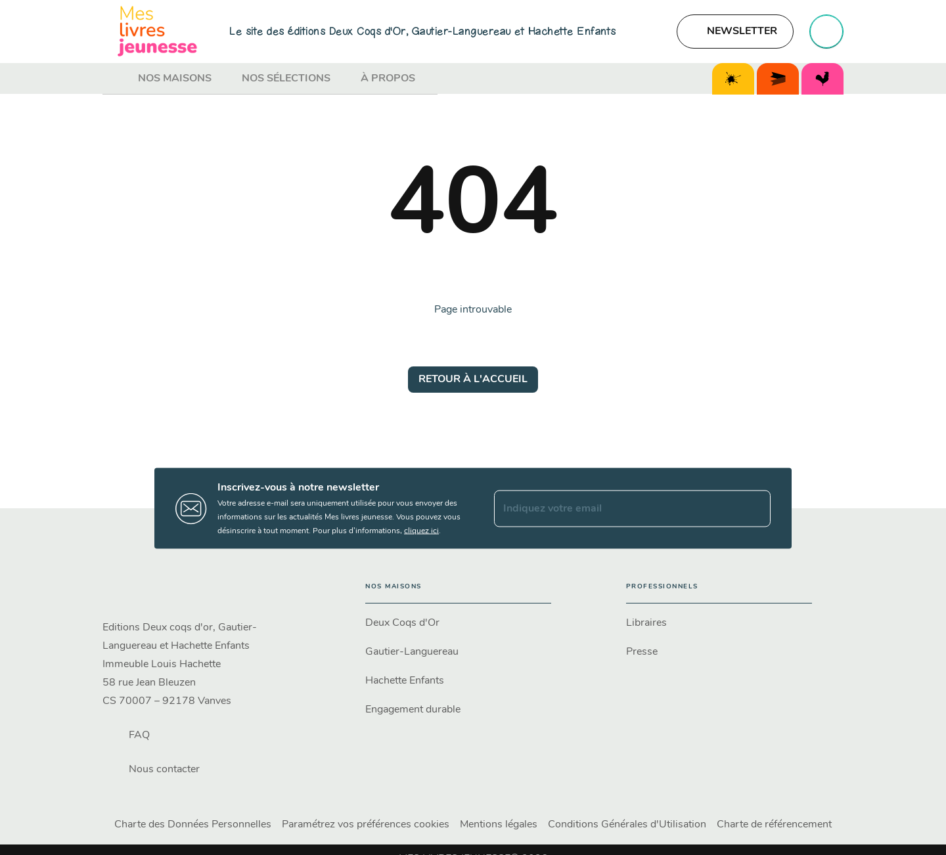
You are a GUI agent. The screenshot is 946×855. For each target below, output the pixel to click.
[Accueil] (157, 31)
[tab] (116, 79)
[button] (735, 31)
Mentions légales (498, 825)
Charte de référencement (774, 825)
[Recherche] (826, 31)
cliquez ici (421, 531)
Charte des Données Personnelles (192, 825)
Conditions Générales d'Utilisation (627, 825)
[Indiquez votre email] (616, 508)
